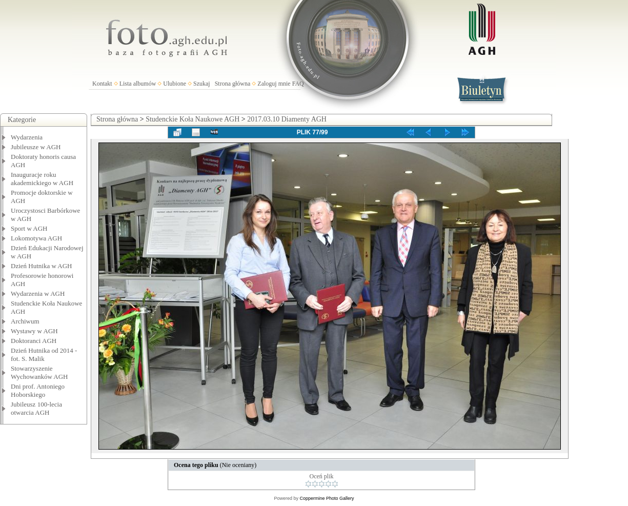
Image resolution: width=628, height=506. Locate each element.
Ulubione (174, 83)
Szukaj (201, 83)
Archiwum (25, 321)
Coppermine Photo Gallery (326, 498)
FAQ (298, 83)
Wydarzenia (27, 137)
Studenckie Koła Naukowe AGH (192, 119)
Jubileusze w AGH (36, 147)
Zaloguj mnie (273, 83)
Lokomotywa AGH (36, 238)
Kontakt (102, 83)
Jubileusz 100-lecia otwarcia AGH (36, 408)
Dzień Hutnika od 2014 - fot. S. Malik (44, 354)
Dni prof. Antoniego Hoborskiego (38, 390)
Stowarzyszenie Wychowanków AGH (39, 372)
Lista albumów (137, 83)
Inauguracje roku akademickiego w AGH (42, 179)
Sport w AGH (29, 228)
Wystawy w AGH (34, 331)
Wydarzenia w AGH (38, 293)
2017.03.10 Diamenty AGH (287, 119)
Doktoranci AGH (33, 341)
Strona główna (233, 83)
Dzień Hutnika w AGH (41, 266)
